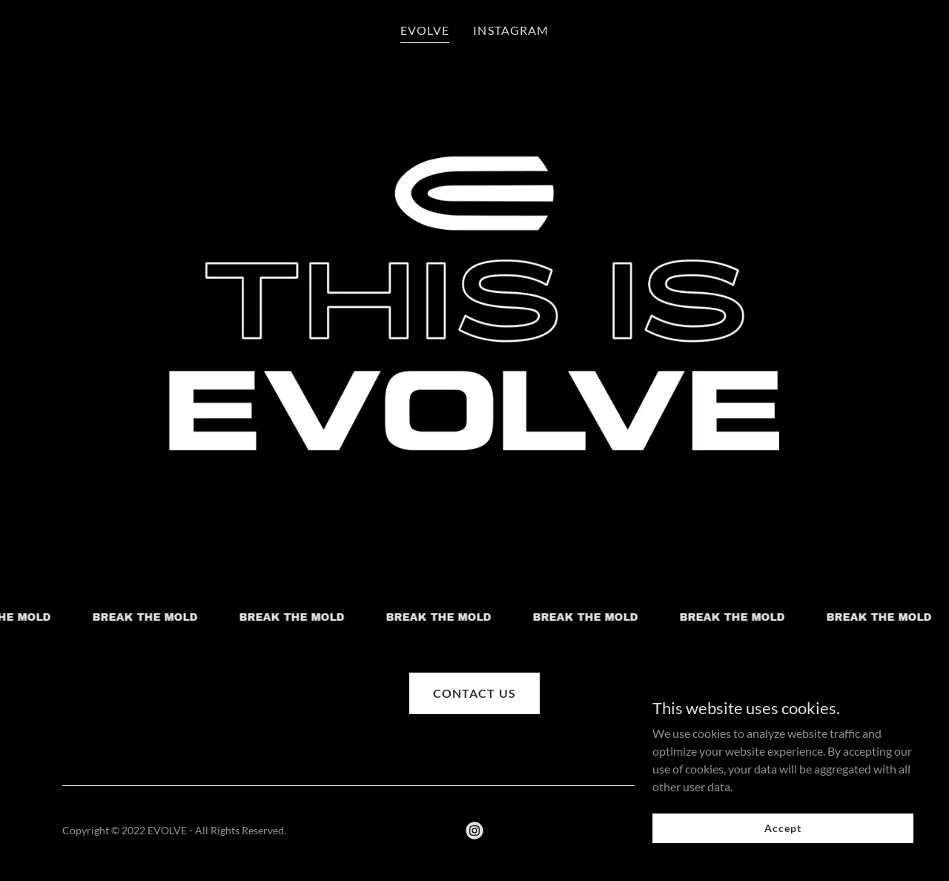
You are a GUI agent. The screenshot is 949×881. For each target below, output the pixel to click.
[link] (474, 830)
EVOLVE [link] (424, 30)
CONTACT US (474, 693)
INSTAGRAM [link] (510, 30)
